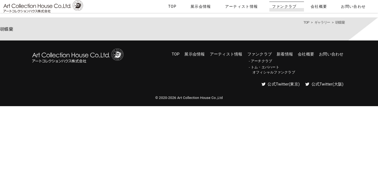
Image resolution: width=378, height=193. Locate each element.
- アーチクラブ (260, 61)
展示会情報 (243, 7)
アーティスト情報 (274, 7)
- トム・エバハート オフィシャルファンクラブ (272, 69)
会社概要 (333, 7)
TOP (223, 7)
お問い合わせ (359, 7)
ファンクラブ (307, 7)
